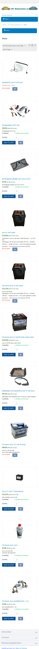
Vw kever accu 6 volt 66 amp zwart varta (18, 337)
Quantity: (4, 137)
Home (4, 25)
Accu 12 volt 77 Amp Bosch (13, 491)
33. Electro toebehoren (15, 25)
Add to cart (9, 142)
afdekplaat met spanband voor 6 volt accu (18, 391)
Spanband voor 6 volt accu (12, 82)
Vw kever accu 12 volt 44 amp (13, 444)
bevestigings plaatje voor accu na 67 (16, 179)
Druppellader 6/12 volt (10, 125)
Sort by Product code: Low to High (14, 46)
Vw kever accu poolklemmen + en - (15, 601)
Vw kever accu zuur (9, 545)
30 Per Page (7, 49)
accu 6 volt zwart (8, 233)
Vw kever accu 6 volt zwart (12, 286)
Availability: (5, 133)
